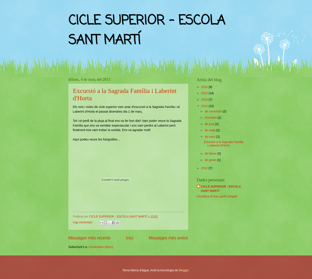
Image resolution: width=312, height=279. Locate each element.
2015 (205, 93)
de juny (210, 124)
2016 (205, 87)
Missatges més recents (89, 238)
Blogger (184, 270)
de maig (210, 130)
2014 (205, 99)
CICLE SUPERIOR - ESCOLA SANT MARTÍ (221, 188)
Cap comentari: (83, 222)
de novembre (214, 111)
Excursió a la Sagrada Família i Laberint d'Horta (223, 143)
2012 (205, 168)
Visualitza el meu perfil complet (217, 196)
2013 (205, 106)
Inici (129, 238)
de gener (211, 160)
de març (210, 136)
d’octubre (211, 117)
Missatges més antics (168, 238)
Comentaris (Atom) (101, 247)
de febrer (211, 153)
